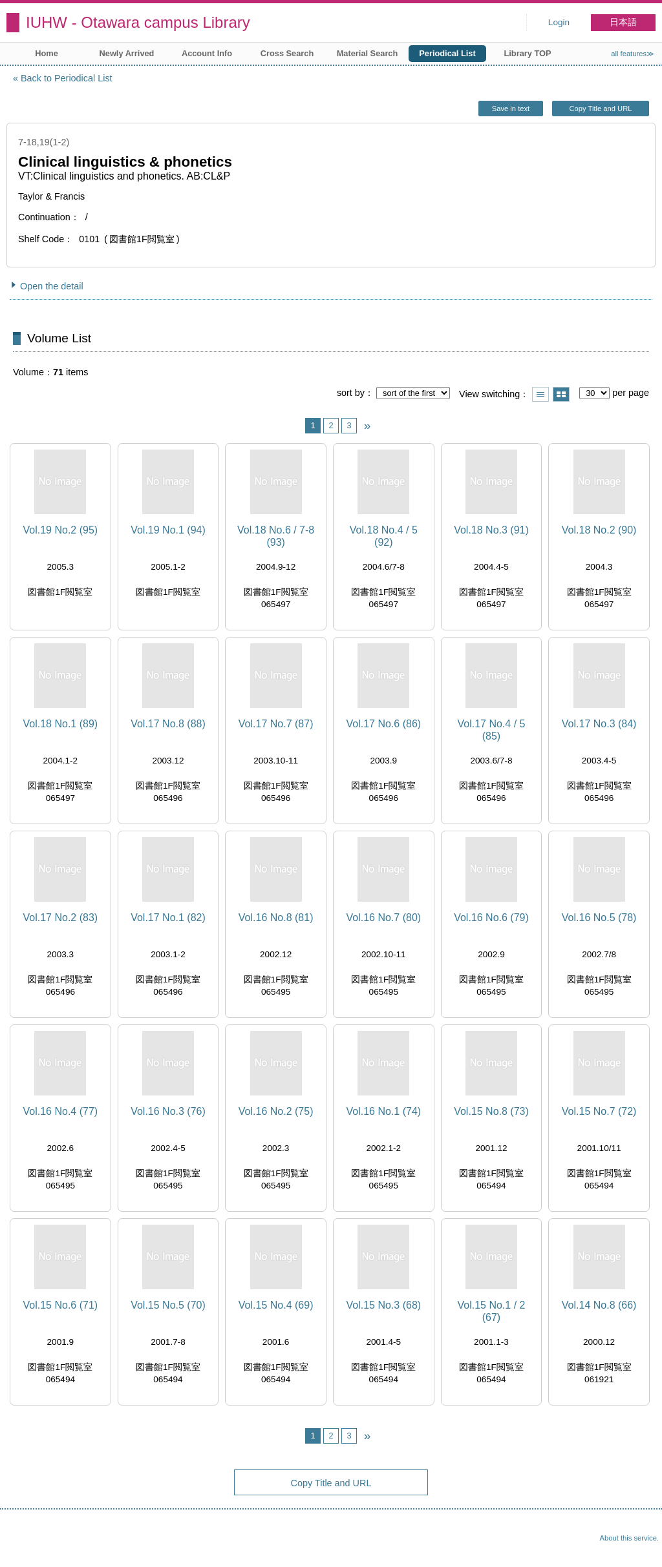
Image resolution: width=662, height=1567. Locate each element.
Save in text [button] (510, 108)
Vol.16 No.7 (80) (383, 917)
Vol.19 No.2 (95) (60, 529)
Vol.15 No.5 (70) (168, 1305)
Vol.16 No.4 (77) (60, 1111)
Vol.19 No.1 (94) (168, 529)
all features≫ (632, 53)
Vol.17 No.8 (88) (168, 723)
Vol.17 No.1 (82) (168, 917)
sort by (351, 393)
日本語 (623, 22)
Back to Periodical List (66, 78)
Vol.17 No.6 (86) (383, 723)
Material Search (367, 53)
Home (46, 53)
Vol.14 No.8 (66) (599, 1305)
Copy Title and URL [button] (600, 108)
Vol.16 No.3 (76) (168, 1111)
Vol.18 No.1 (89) (60, 723)
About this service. (629, 1538)
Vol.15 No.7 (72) (599, 1111)
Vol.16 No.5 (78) (599, 917)
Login (559, 22)
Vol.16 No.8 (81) (276, 917)
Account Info (207, 53)
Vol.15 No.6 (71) (60, 1305)
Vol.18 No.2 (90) (599, 529)
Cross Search (287, 53)
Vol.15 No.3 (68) (383, 1305)
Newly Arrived (127, 53)
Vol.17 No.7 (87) (276, 723)
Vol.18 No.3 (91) (491, 529)
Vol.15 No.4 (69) (276, 1305)
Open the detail (51, 286)
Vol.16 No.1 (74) (383, 1111)
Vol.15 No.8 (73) (491, 1111)
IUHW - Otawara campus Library (138, 22)
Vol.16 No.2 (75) (276, 1111)
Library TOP (527, 53)
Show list (540, 394)
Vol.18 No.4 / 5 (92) (384, 536)
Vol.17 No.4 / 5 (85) (491, 730)
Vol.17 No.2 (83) (60, 917)
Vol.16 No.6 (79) (491, 917)
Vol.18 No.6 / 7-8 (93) (275, 536)
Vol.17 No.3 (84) (599, 723)
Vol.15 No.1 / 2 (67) (491, 1311)
